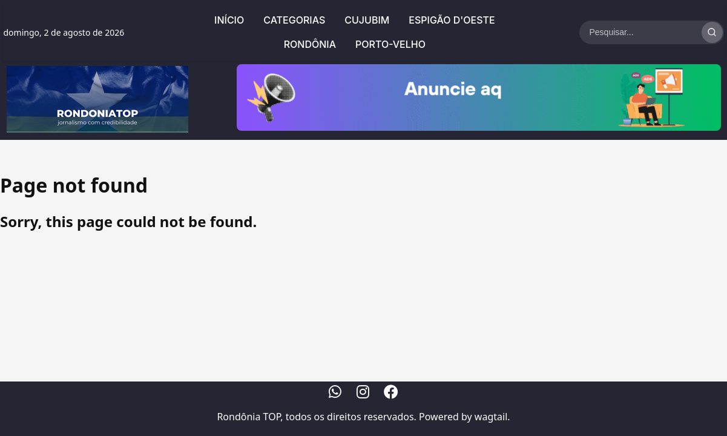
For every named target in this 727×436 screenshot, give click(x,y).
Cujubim (366, 20)
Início (229, 20)
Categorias (294, 20)
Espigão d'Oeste (452, 20)
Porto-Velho (390, 44)
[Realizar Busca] (712, 32)
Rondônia (310, 44)
